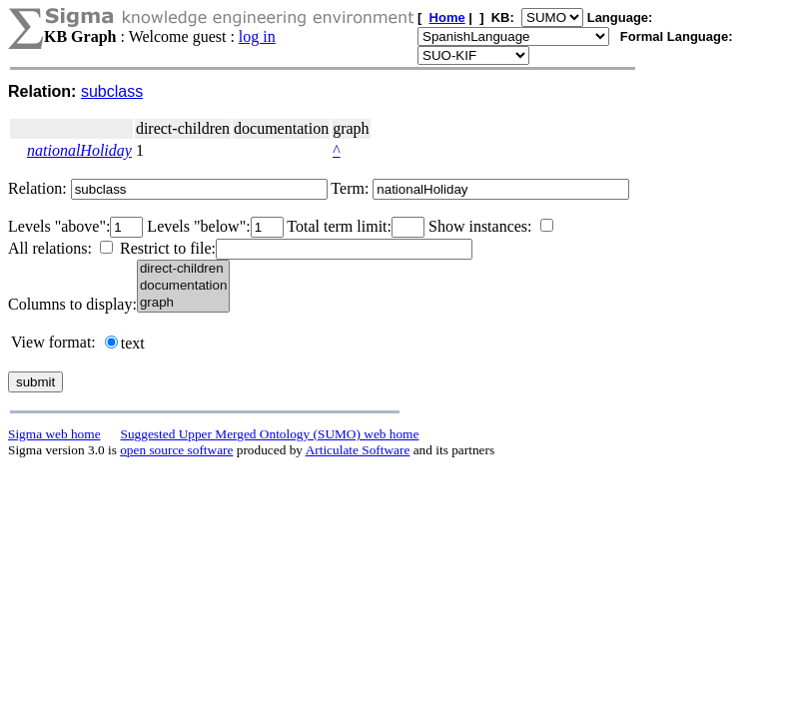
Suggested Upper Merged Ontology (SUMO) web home (270, 433)
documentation (183, 286)
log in (257, 36)
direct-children (183, 269)
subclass (112, 91)
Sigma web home (54, 433)
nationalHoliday (79, 150)
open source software (176, 449)
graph (183, 303)
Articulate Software (358, 449)
